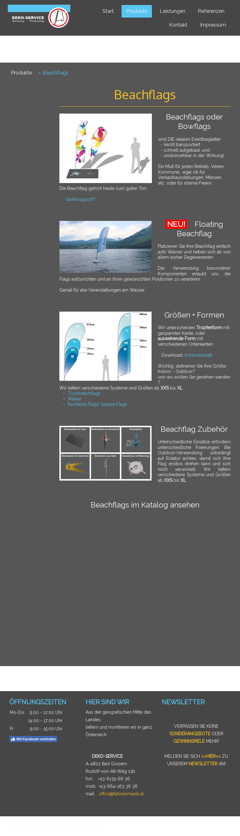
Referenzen (211, 11)
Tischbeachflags (84, 393)
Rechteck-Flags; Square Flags (97, 404)
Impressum (213, 25)
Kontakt (178, 25)
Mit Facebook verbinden (33, 739)
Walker (75, 398)
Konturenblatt (198, 355)
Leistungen (172, 11)
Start (108, 11)
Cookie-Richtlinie (35, 826)
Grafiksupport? (80, 199)
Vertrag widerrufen (79, 826)
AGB (12, 826)
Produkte (136, 11)
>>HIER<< (211, 756)
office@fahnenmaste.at (121, 793)
